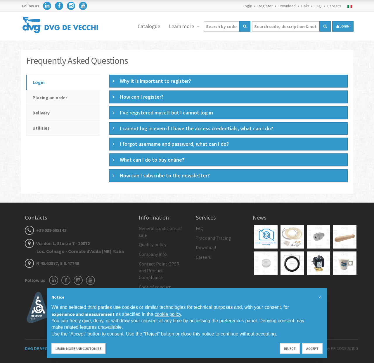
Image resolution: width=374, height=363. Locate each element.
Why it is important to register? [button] (155, 81)
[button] (319, 297)
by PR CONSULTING (342, 348)
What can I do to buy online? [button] (152, 159)
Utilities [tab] (41, 128)
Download (287, 5)
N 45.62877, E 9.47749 (52, 263)
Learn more (182, 26)
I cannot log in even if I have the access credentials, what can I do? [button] (196, 128)
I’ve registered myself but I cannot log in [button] (166, 112)
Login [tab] (39, 82)
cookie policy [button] (168, 314)
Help (305, 5)
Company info (153, 254)
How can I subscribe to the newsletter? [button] (165, 175)
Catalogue (149, 26)
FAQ (318, 5)
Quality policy (152, 244)
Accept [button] (312, 348)
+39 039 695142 (45, 230)
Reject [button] (290, 348)
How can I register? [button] (142, 96)
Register (265, 5)
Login (247, 5)
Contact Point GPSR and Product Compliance (159, 270)
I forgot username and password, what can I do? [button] (174, 144)
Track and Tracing (213, 238)
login (342, 26)
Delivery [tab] (41, 113)
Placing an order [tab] (49, 97)
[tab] (228, 81)
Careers (334, 5)
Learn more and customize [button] (78, 348)
